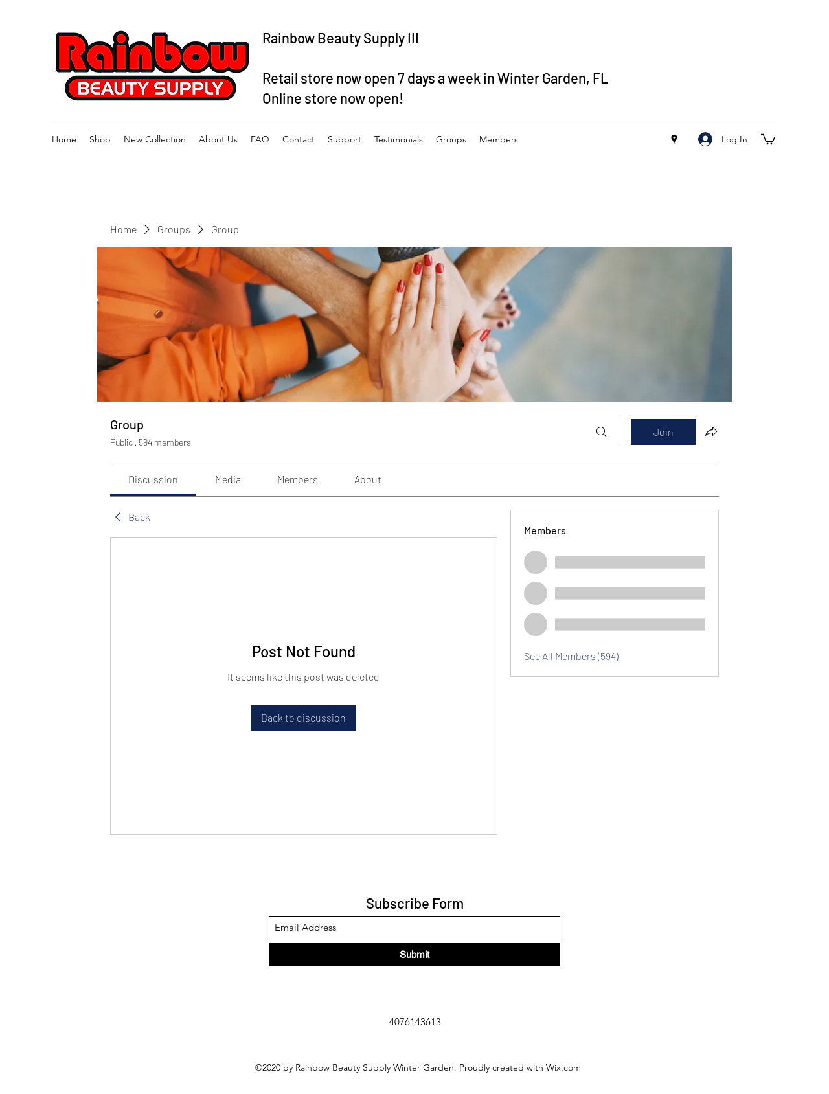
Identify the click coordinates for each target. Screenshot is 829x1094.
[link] (153, 479)
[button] (768, 138)
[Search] (601, 432)
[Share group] (711, 431)
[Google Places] (674, 139)
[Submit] (414, 954)
